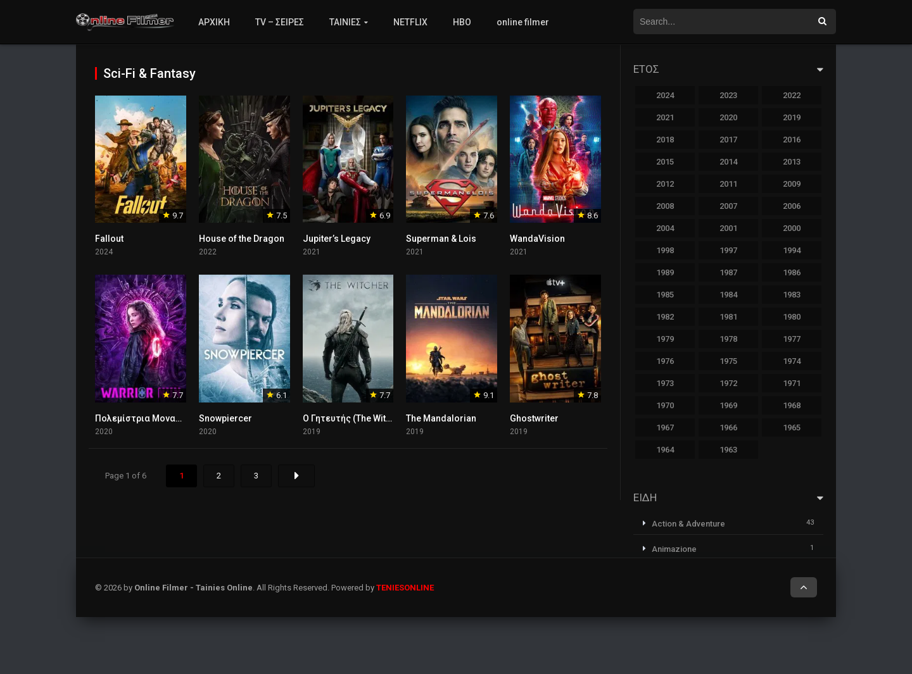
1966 (728, 427)
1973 (665, 383)
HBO (462, 22)
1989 (665, 272)
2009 (792, 184)
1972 (728, 383)
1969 (728, 405)
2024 (665, 95)
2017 (728, 139)
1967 (665, 427)
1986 (792, 272)
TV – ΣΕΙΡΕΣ (279, 22)
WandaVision (537, 239)
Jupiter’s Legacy (336, 239)
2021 (665, 117)
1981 (728, 316)
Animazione (674, 549)
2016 (792, 139)
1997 (728, 250)
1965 (792, 427)
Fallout (109, 239)
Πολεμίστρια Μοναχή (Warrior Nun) (169, 418)
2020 (728, 117)
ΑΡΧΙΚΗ (214, 22)
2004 (665, 228)
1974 (792, 361)
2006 (792, 206)
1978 (728, 339)
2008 (665, 206)
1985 (665, 294)
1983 (792, 294)
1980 (792, 316)
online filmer (523, 22)
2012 (665, 184)
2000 (792, 228)
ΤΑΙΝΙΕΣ (345, 22)
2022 (792, 95)
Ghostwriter (534, 418)
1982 (665, 316)
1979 (665, 339)
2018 (665, 139)
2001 (728, 228)
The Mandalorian (441, 418)
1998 (665, 250)
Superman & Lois (441, 239)
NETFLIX (410, 22)
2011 (728, 184)
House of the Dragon (241, 239)
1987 (728, 272)
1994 (792, 250)
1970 (665, 405)
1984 (728, 294)
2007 (728, 206)
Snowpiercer (225, 418)
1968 (792, 405)
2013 (792, 161)
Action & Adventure (688, 523)
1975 (728, 361)
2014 (728, 161)
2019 (792, 117)
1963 (728, 449)
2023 (728, 95)
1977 (792, 339)
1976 (665, 361)
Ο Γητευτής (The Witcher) (355, 418)
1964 (665, 449)
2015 (665, 161)
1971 (792, 383)
